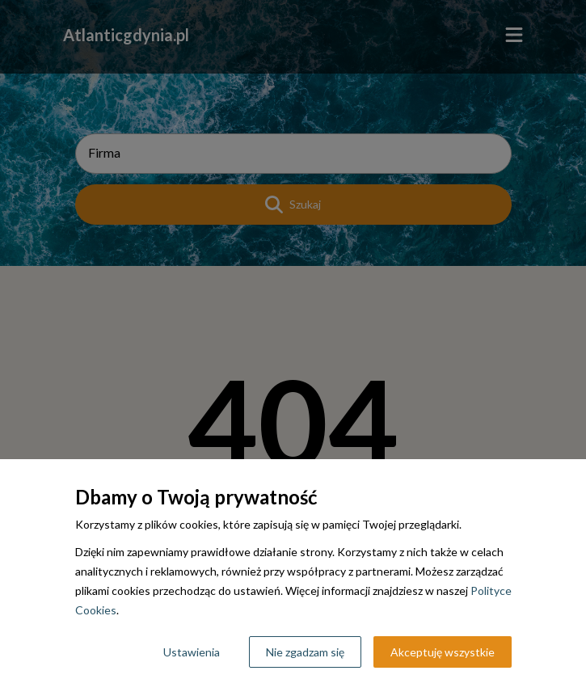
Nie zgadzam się (305, 652)
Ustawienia (191, 652)
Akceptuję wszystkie (442, 652)
